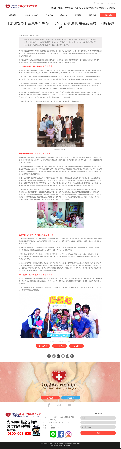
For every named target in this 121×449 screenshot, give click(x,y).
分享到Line (63, 357)
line (98, 3)
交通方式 (52, 420)
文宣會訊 (60, 8)
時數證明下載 (93, 8)
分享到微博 (58, 357)
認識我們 (12, 15)
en (105, 3)
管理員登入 (111, 3)
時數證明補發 (103, 8)
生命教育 (49, 15)
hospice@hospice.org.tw (59, 423)
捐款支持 (108, 15)
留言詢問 (85, 8)
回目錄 (79, 346)
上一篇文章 (40, 346)
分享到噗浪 (67, 357)
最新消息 (53, 8)
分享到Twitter (54, 357)
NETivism (65, 447)
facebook (94, 3)
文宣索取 (75, 398)
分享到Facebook (49, 357)
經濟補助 (78, 15)
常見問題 (78, 8)
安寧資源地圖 (69, 8)
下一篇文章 (59, 346)
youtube (102, 3)
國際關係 (92, 15)
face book (50, 406)
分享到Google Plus (72, 357)
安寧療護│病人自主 (31, 15)
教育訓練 (63, 15)
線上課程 (112, 8)
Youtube (70, 406)
